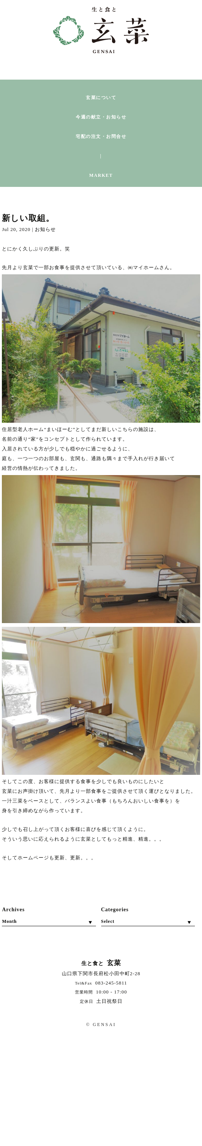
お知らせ (45, 229)
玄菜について (101, 97)
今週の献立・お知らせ (101, 117)
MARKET (101, 175)
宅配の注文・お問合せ (101, 136)
